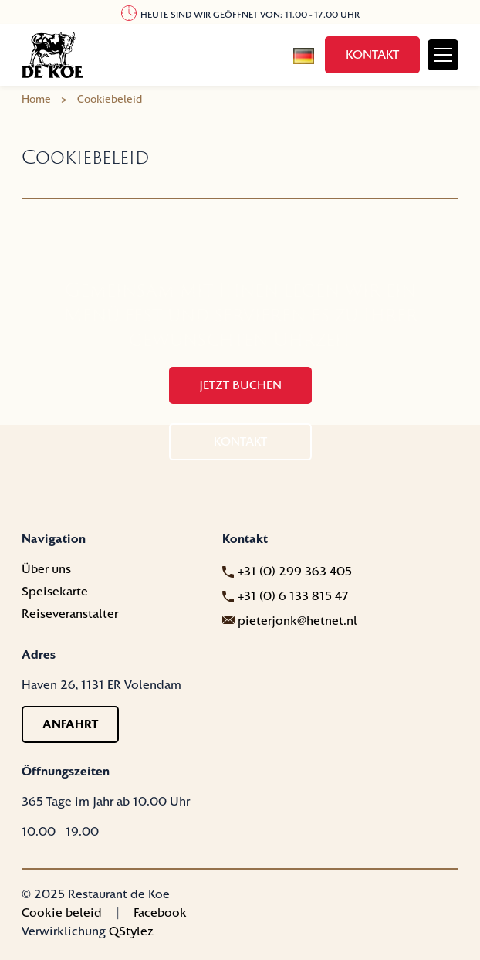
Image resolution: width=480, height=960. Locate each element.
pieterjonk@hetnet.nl (297, 621)
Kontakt (372, 55)
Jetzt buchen (240, 385)
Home (36, 99)
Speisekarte (55, 592)
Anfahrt (70, 724)
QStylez (131, 931)
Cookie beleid (62, 913)
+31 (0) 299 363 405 (295, 571)
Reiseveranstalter (70, 614)
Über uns (46, 569)
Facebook (160, 913)
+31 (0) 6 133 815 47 (293, 596)
